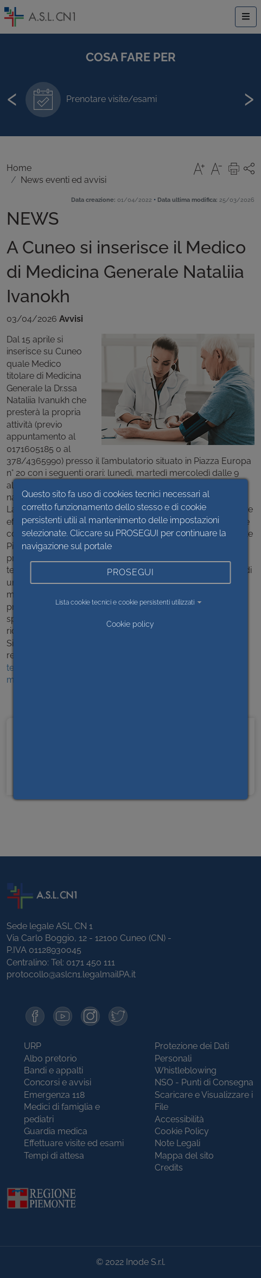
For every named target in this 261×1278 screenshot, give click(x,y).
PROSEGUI (130, 572)
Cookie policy (130, 624)
